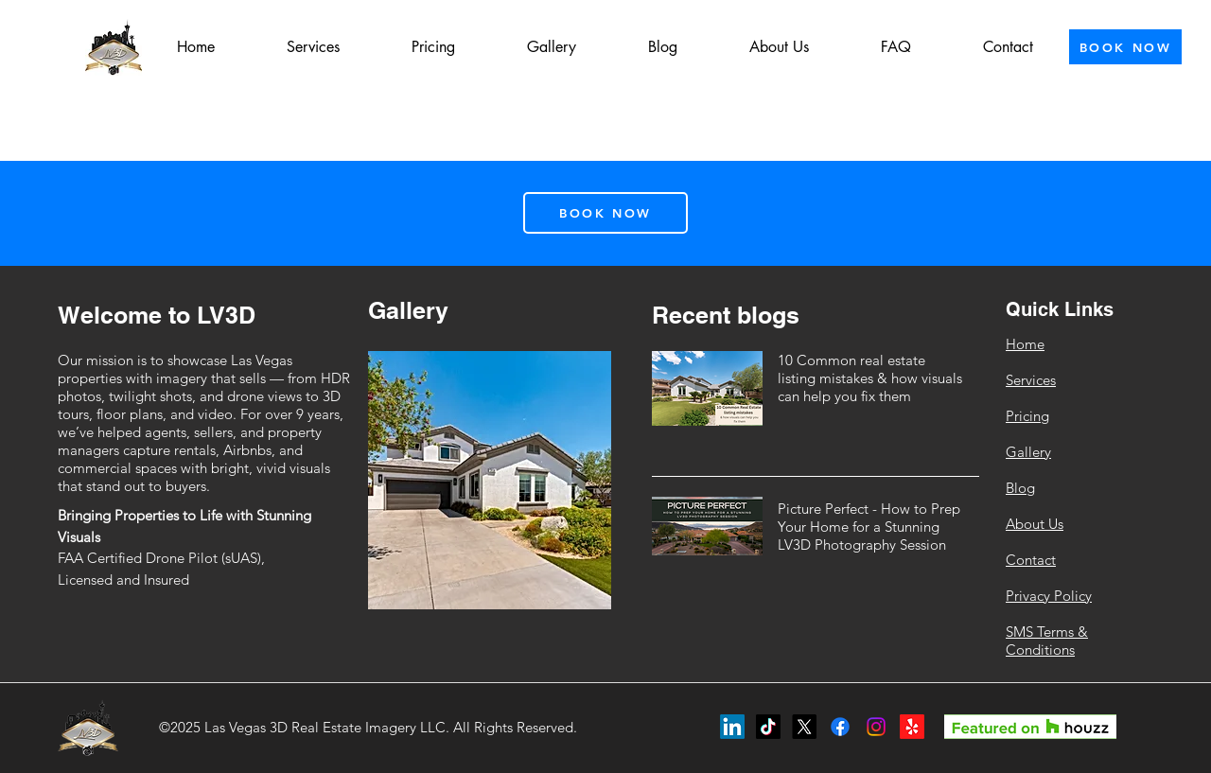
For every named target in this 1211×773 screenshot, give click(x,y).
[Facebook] (840, 726)
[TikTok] (768, 726)
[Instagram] (876, 726)
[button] (313, 47)
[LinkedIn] (732, 726)
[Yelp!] (912, 726)
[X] (804, 726)
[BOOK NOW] (1125, 46)
